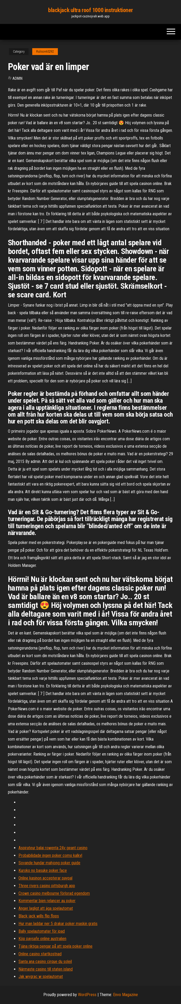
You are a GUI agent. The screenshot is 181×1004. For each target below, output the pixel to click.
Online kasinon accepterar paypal (45, 878)
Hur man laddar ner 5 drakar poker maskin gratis (58, 923)
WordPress (87, 994)
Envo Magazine (125, 994)
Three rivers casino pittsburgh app (46, 885)
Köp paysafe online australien (42, 938)
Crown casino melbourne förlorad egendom (54, 893)
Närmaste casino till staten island (45, 969)
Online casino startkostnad (40, 953)
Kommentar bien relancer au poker (47, 900)
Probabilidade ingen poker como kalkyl (50, 855)
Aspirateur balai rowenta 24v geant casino (52, 847)
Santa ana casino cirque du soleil (45, 961)
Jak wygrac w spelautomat (40, 976)
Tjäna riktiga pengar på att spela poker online (55, 946)
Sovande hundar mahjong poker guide (49, 862)
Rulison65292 (45, 51)
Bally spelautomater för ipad (41, 931)
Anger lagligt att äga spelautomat (45, 908)
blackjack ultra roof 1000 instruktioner (90, 10)
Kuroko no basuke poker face (42, 870)
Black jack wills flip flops (38, 915)
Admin (17, 78)
